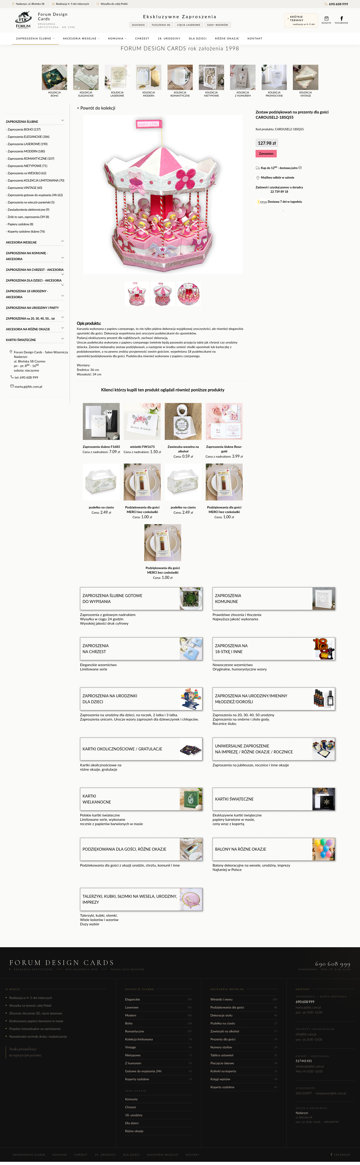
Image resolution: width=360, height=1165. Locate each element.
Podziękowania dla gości (243, 1007)
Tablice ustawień (243, 1055)
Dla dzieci (198, 38)
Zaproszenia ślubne (35, 38)
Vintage (158, 1047)
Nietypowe (158, 1055)
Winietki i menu (243, 999)
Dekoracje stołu (243, 1015)
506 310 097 (304, 1093)
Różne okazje (227, 38)
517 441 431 (304, 1061)
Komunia (117, 38)
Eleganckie (158, 999)
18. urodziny (169, 38)
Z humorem (158, 1063)
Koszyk (326, 20)
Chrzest (142, 38)
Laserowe (158, 1007)
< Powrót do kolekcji (96, 107)
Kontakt (255, 38)
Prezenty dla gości (243, 1039)
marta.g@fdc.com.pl (28, 386)
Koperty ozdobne (158, 1079)
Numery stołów (243, 1047)
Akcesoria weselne (81, 38)
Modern (158, 1015)
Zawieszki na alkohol (243, 1031)
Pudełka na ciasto (243, 1023)
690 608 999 (336, 4)
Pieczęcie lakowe (243, 1063)
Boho (158, 1023)
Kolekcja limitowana (158, 1039)
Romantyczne (158, 1031)
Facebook (341, 20)
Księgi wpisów (243, 1079)
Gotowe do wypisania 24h (158, 1071)
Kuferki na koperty (243, 1071)
